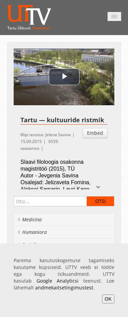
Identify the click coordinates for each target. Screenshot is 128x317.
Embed (95, 133)
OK (108, 299)
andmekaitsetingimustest (64, 287)
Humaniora (32, 232)
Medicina (29, 219)
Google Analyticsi (58, 281)
